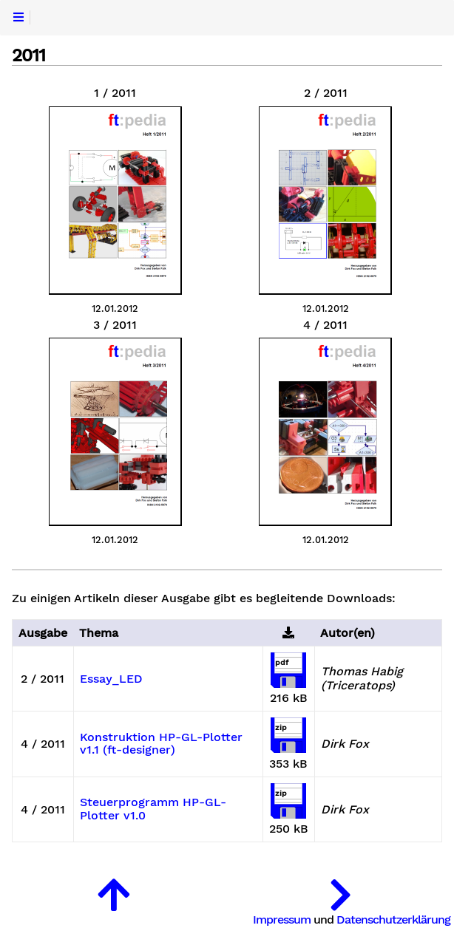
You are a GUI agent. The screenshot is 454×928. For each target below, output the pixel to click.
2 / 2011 (326, 93)
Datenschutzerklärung (393, 919)
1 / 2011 (115, 93)
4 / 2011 (325, 325)
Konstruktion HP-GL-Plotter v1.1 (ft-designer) (161, 744)
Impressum (282, 919)
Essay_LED (111, 679)
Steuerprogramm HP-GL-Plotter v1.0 (153, 809)
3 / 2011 (115, 325)
